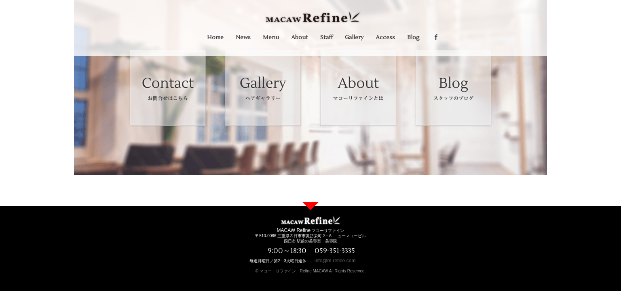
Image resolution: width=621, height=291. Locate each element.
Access (385, 37)
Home (215, 37)
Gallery (354, 37)
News (243, 37)
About (299, 37)
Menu (271, 37)
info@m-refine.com (335, 261)
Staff (326, 37)
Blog (413, 37)
